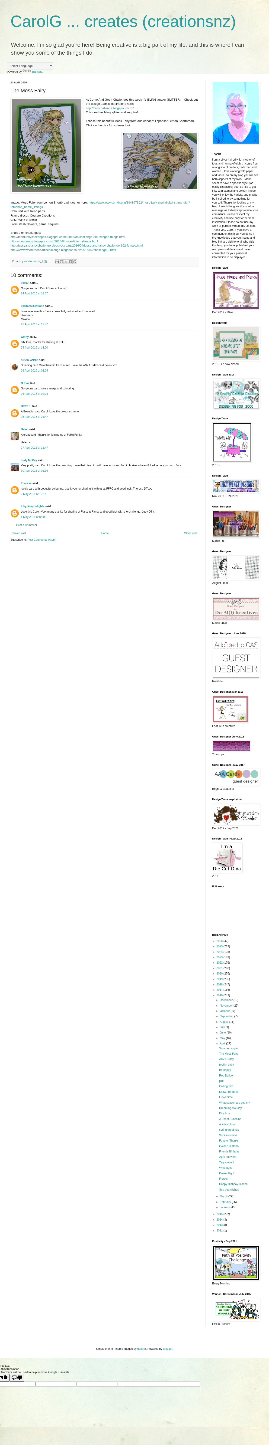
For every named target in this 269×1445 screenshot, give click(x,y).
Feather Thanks (229, 1140)
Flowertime (226, 1097)
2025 (220, 946)
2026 (220, 941)
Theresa (26, 483)
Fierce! (223, 1178)
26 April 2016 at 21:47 (34, 416)
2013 (220, 1225)
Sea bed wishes (229, 1189)
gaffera (141, 1348)
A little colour (227, 1124)
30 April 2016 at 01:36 (34, 470)
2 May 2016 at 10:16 (33, 494)
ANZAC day (226, 1059)
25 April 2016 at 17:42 (34, 324)
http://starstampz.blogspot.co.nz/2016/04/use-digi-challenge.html (54, 241)
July (223, 1027)
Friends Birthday (229, 1151)
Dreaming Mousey (230, 1108)
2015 (220, 1214)
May (223, 1038)
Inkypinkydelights (32, 506)
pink (221, 1081)
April (223, 1043)
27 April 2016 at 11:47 (34, 447)
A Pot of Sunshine (230, 1119)
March (224, 1196)
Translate (32, 71)
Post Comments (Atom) (41, 539)
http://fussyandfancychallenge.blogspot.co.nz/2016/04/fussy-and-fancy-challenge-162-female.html (76, 245)
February (226, 1202)
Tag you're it (226, 1162)
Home (105, 533)
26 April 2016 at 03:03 (34, 393)
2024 (220, 952)
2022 (220, 962)
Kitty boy (224, 1113)
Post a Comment (26, 525)
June (223, 1032)
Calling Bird (226, 1086)
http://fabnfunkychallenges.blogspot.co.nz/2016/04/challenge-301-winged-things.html (67, 237)
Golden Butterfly (229, 1146)
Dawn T (26, 406)
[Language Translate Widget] (30, 65)
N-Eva (25, 383)
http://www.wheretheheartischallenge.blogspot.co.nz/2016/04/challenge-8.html (63, 250)
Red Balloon (226, 1075)
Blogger (168, 1348)
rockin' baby (226, 1064)
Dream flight (226, 1173)
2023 (220, 957)
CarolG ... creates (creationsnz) (123, 21)
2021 (220, 968)
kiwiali (25, 283)
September (227, 1016)
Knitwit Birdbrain (229, 1091)
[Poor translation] (17, 1378)
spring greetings (229, 1129)
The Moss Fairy (228, 1053)
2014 (220, 1219)
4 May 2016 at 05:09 (33, 517)
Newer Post (19, 533)
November (227, 1005)
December (227, 1000)
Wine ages (225, 1167)
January (225, 1207)
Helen (25, 429)
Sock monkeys (228, 1135)
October (225, 1011)
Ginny (25, 337)
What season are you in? (234, 1102)
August (224, 1022)
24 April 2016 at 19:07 (34, 293)
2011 (220, 1230)
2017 (220, 989)
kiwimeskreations (32, 306)
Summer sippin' (228, 1048)
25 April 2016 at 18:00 (34, 347)
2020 (220, 973)
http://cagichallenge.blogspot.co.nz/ (110, 108)
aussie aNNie (29, 360)
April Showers (227, 1157)
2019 (220, 979)
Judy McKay (29, 460)
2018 (220, 984)
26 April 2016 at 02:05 (34, 370)
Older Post (190, 533)
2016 (220, 995)
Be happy (225, 1070)
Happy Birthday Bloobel (233, 1184)
